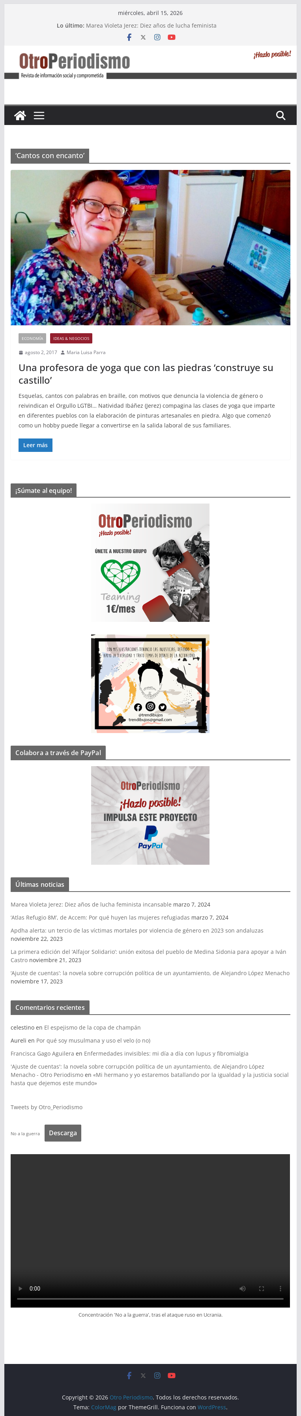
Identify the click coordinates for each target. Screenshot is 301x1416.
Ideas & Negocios (71, 338)
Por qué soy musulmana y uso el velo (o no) (93, 1040)
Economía (32, 338)
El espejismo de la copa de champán (92, 1027)
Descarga (63, 1133)
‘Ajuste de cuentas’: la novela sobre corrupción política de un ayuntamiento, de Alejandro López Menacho (150, 973)
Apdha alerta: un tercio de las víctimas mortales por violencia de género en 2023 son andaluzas (137, 930)
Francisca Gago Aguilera (42, 1053)
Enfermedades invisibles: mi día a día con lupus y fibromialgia (166, 1053)
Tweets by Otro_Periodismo (46, 1107)
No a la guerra (25, 1133)
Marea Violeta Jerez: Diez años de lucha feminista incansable (91, 904)
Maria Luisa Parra (86, 352)
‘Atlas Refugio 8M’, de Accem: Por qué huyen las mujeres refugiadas (100, 917)
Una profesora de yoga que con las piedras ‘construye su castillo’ (146, 373)
